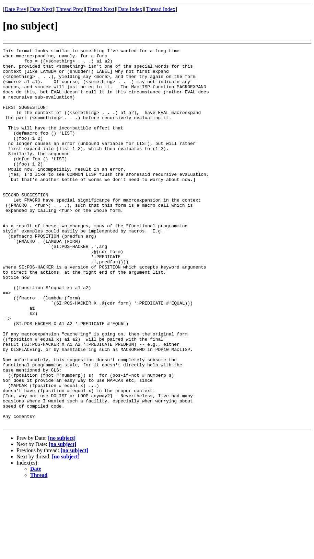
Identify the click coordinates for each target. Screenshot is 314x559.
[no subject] (61, 513)
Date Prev (15, 9)
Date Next (41, 9)
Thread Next (100, 9)
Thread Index (160, 9)
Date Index (130, 9)
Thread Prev (69, 9)
